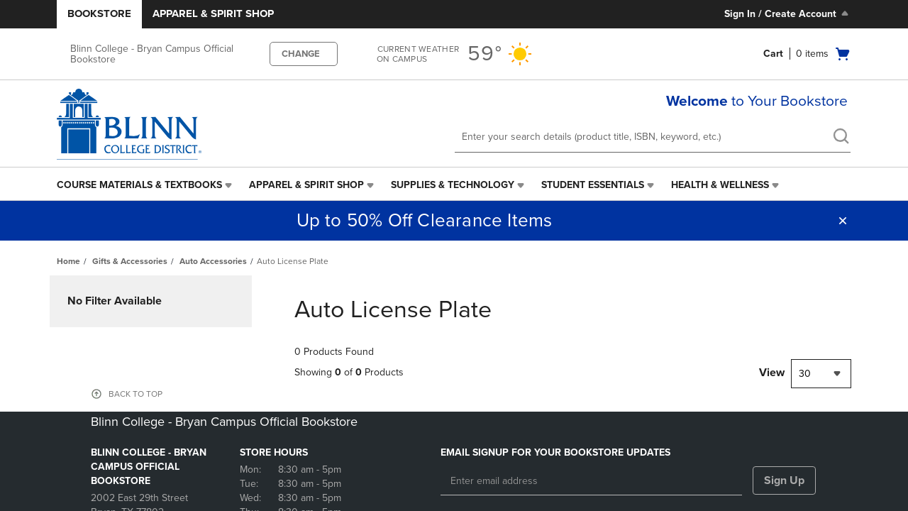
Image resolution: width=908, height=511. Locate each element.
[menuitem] (146, 185)
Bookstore (99, 13)
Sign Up (784, 480)
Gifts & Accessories (129, 261)
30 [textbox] (805, 374)
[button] (843, 221)
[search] (840, 137)
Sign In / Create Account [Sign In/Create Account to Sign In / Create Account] (787, 13)
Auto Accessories (213, 261)
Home (68, 261)
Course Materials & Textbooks (139, 185)
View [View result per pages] (772, 373)
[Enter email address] (591, 481)
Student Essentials (592, 185)
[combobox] (821, 373)
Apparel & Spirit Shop (213, 13)
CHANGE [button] (301, 54)
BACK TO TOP (135, 394)
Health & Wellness (720, 185)
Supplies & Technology (452, 185)
